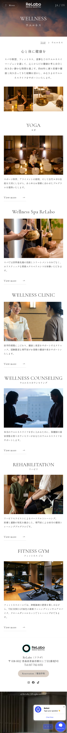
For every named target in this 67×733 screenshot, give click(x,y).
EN (63, 5)
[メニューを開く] (10, 5)
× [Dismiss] (64, 707)
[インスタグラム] (29, 682)
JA (56, 5)
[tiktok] (38, 682)
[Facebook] (33, 682)
